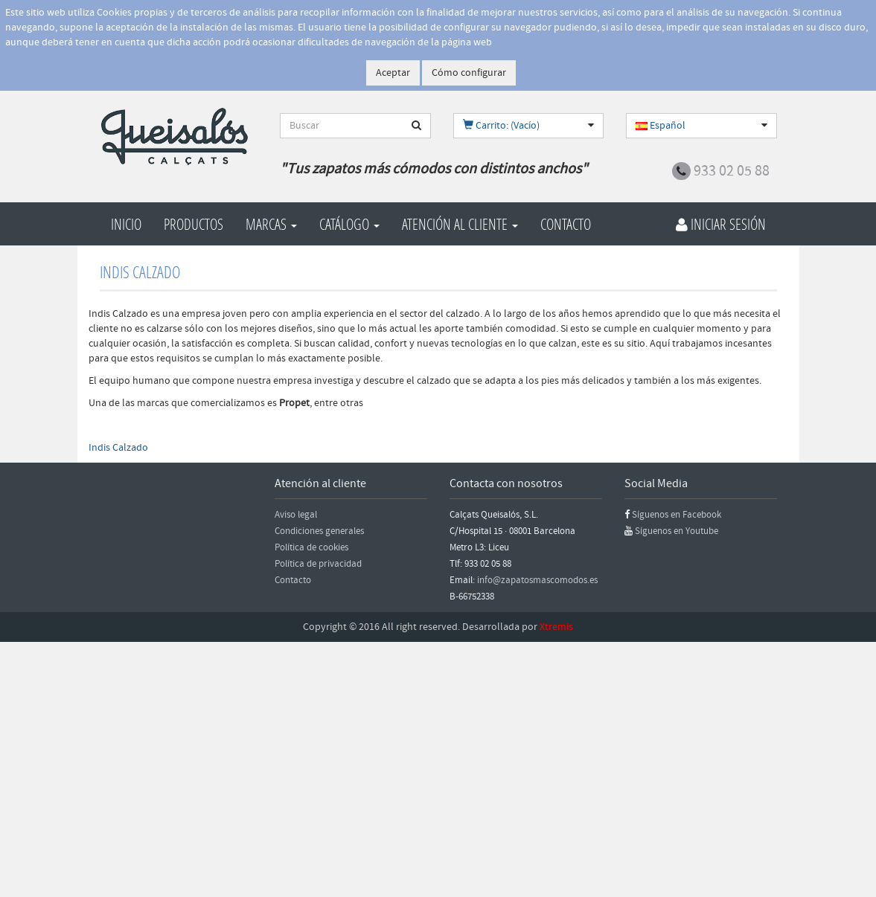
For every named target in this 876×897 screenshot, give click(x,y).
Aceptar (393, 73)
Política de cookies (311, 547)
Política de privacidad (318, 564)
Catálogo (349, 224)
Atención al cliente (460, 224)
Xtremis (556, 627)
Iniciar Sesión (721, 224)
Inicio (126, 224)
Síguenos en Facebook (676, 515)
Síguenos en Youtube (676, 531)
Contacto (565, 224)
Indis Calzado (118, 447)
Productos (193, 224)
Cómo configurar (469, 73)
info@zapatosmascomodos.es (537, 580)
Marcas (271, 224)
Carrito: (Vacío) (501, 125)
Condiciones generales (319, 531)
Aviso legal (296, 515)
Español (660, 125)
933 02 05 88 (732, 171)
